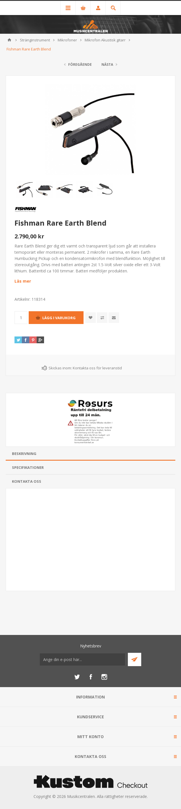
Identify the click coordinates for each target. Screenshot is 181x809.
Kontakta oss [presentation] (26, 481)
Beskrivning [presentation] (24, 453)
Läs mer (22, 281)
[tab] (90, 454)
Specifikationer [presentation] (28, 467)
